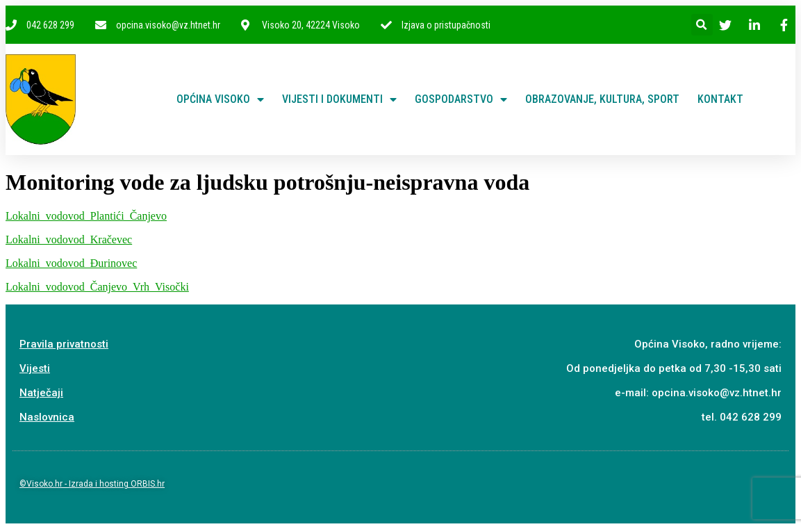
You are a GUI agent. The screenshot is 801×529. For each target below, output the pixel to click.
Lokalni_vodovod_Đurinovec (71, 263)
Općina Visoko (220, 99)
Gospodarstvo (461, 99)
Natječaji (41, 392)
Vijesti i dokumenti (339, 99)
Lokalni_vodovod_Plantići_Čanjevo (86, 216)
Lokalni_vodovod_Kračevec (69, 239)
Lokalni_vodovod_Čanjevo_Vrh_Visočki (97, 287)
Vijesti (34, 368)
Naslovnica (46, 417)
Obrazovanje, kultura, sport (602, 99)
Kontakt (720, 99)
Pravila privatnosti (63, 344)
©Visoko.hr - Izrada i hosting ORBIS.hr (92, 484)
